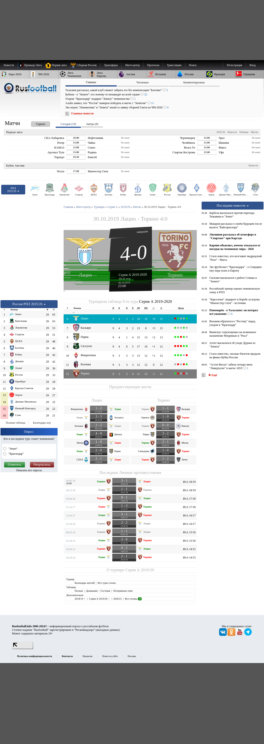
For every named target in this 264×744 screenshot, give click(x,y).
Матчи (254, 131)
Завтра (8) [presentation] (92, 124)
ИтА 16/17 (189, 515)
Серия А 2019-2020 (133, 274)
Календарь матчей (85, 582)
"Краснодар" (16, 453)
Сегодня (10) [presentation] (68, 124)
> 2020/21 (116, 598)
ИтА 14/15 (189, 549)
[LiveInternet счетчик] (22, 648)
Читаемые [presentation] (142, 82)
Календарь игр (42, 422)
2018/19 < (80, 598)
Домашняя (91, 590)
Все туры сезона (107, 582)
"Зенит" (13, 448)
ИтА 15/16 (189, 532)
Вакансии (88, 656)
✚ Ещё (212, 375)
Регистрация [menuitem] (234, 65)
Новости (232, 131)
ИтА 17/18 (189, 498)
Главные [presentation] (91, 82)
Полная (79, 590)
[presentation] (35, 123)
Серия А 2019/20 (139, 570)
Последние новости (232, 205)
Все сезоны (133, 598)
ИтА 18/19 (189, 482)
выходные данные (108, 630)
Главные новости (82, 113)
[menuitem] (85, 65)
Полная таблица (15, 422)
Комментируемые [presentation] (194, 82)
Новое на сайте (110, 656)
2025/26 (220, 131)
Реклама (132, 656)
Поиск (193, 65)
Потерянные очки (123, 590)
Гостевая (105, 590)
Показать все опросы (29, 470)
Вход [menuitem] (253, 65)
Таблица (243, 131)
